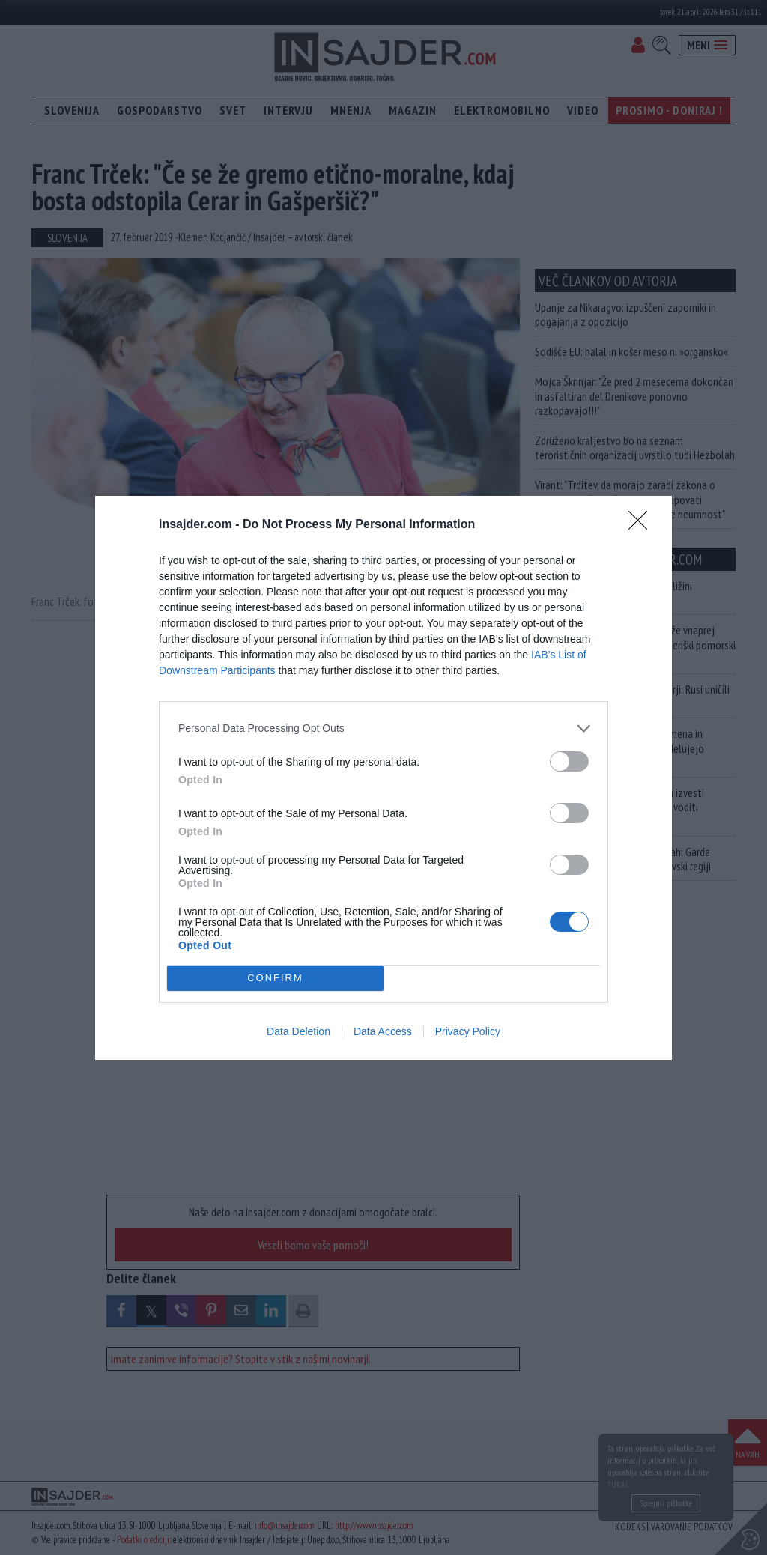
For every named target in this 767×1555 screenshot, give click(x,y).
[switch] (569, 761)
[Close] (642, 525)
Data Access (383, 1031)
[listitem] (383, 728)
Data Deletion (298, 1031)
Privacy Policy (467, 1031)
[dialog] (383, 778)
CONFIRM (275, 977)
